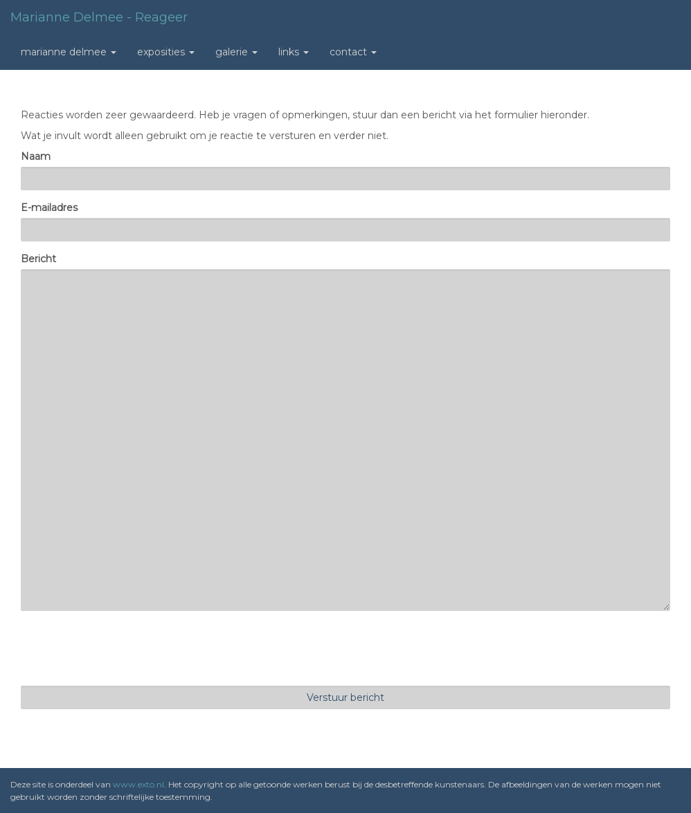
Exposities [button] (166, 52)
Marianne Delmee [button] (68, 52)
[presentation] (126, 648)
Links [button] (293, 52)
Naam (36, 156)
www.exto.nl (138, 784)
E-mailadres (49, 207)
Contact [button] (353, 52)
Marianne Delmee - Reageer (99, 17)
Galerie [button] (236, 52)
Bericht (38, 259)
